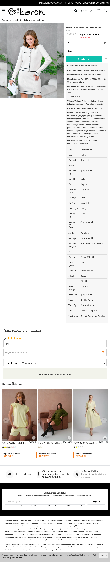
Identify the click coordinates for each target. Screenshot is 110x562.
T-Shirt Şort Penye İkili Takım (15, 443)
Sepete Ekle (83, 58)
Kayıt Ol (96, 501)
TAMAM (104, 555)
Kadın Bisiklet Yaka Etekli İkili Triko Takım (50, 443)
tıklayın (18, 557)
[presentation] (4, 56)
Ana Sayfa (7, 20)
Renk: (70, 51)
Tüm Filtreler (11, 362)
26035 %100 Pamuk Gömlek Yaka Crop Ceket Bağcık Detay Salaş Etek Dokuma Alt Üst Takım (85, 443)
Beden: (75, 43)
